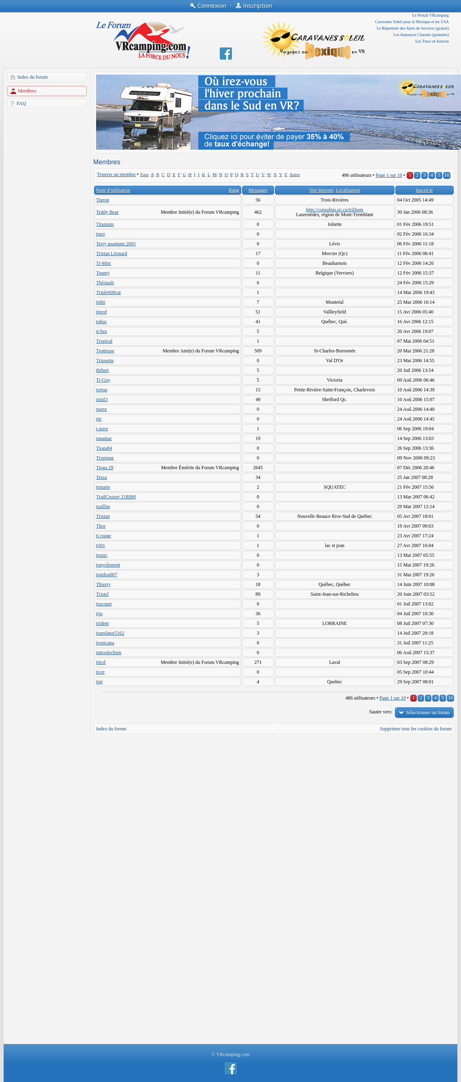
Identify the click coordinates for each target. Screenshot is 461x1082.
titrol (100, 662)
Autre (294, 174)
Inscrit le (424, 190)
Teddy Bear (107, 212)
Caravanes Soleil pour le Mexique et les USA (412, 21)
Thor (100, 526)
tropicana (105, 643)
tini (99, 682)
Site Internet (321, 190)
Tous (144, 174)
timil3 (102, 399)
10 (446, 175)
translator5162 (110, 633)
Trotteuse (105, 351)
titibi (100, 302)
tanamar (104, 438)
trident (102, 623)
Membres (27, 91)
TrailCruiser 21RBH (116, 497)
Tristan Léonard (111, 253)
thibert (102, 370)
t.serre (102, 429)
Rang (234, 190)
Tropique (105, 458)
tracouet (104, 604)
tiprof (101, 312)
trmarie (103, 487)
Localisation (348, 190)
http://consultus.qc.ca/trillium (334, 210)
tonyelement (108, 565)
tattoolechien (108, 652)
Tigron (102, 200)
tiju (99, 613)
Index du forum (32, 77)
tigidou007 (106, 574)
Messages (258, 190)
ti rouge (103, 536)
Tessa (101, 477)
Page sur (389, 175)
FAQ (21, 103)
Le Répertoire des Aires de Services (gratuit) (413, 28)
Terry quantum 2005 (116, 244)
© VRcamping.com (231, 1054)
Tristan (103, 516)
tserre (101, 409)
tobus (101, 321)
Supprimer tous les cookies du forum (416, 729)
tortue (101, 390)
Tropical (104, 341)
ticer (100, 672)
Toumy (103, 273)
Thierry (103, 584)
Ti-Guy (103, 380)
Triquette (105, 360)
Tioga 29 (105, 467)
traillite (103, 506)
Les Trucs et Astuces (432, 41)
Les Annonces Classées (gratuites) (421, 34)
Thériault (105, 283)
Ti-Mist (103, 263)
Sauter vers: (380, 712)
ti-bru (101, 331)
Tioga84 (104, 448)
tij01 (100, 545)
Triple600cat (108, 292)
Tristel (102, 594)
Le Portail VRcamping (430, 15)
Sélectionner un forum (428, 712)
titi (98, 419)
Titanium (105, 224)
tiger (100, 234)
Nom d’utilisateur (113, 190)
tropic (101, 555)
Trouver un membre (116, 174)
